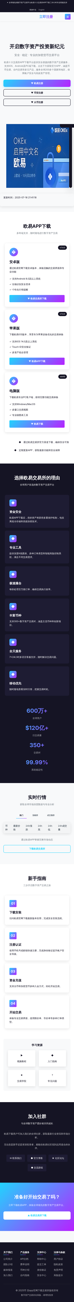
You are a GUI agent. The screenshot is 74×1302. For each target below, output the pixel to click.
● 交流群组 (37, 1167)
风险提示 (58, 1275)
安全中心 (41, 1275)
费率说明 (24, 1264)
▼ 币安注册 (37, 92)
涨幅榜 (35, 815)
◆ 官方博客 (37, 1158)
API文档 (24, 1258)
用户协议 (58, 1258)
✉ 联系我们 (16, 1158)
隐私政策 (58, 1264)
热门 (21, 815)
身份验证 (41, 1269)
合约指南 (24, 1275)
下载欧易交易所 (37, 848)
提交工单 (41, 1264)
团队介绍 (8, 1264)
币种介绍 (24, 1269)
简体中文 (33, 10)
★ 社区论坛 (58, 1158)
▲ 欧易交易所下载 (37, 1215)
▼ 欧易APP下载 (37, 361)
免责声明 (58, 1269)
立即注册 (46, 17)
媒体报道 (8, 1269)
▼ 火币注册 (37, 102)
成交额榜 (50, 815)
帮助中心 (41, 1258)
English (41, 10)
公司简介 (8, 1258)
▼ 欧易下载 (37, 423)
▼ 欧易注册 (37, 83)
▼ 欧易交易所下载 (37, 298)
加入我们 (8, 1275)
